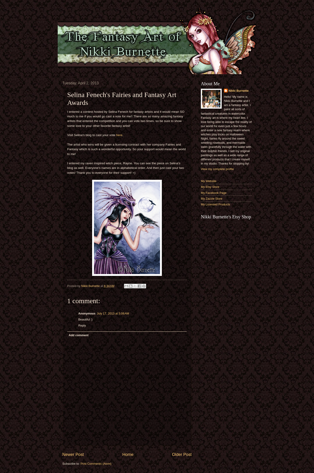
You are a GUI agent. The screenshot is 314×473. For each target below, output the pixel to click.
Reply (82, 325)
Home (127, 454)
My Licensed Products (215, 204)
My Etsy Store (210, 187)
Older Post (182, 454)
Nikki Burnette (239, 90)
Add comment (78, 335)
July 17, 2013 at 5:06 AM (113, 313)
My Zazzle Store (211, 198)
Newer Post (73, 454)
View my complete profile (217, 169)
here (119, 135)
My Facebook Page (213, 193)
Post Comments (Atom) (96, 463)
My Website (208, 181)
